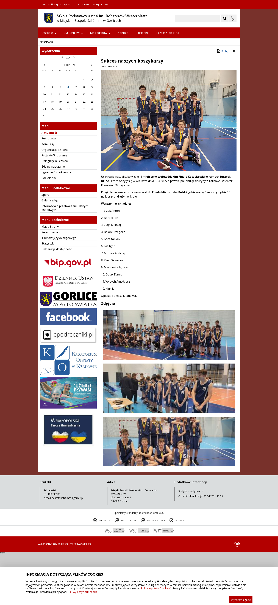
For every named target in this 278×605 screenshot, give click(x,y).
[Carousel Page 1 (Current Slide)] (72, 102)
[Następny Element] (63, 102)
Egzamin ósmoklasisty (56, 243)
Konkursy (47, 215)
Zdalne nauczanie (53, 237)
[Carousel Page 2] (76, 102)
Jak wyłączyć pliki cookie (83, 591)
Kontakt (123, 33)
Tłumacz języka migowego (58, 309)
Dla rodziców (100, 33)
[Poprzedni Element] (54, 102)
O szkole (48, 33)
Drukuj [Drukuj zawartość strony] (222, 121)
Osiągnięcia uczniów (54, 232)
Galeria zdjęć (49, 271)
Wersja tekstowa (101, 5)
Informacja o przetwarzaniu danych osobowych (64, 279)
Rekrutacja (48, 209)
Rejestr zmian (50, 303)
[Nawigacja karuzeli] (59, 102)
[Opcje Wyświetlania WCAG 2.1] (233, 18)
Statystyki (47, 314)
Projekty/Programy (54, 226)
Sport (45, 266)
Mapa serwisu (83, 5)
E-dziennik (142, 33)
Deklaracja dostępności (60, 5)
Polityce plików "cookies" (156, 588)
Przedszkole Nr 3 (167, 33)
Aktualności (49, 204)
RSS (43, 5)
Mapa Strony (50, 297)
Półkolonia (48, 249)
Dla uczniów (73, 33)
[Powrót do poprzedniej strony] (234, 122)
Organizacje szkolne (54, 221)
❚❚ (45, 101)
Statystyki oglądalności (191, 562)
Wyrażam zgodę (241, 599)
